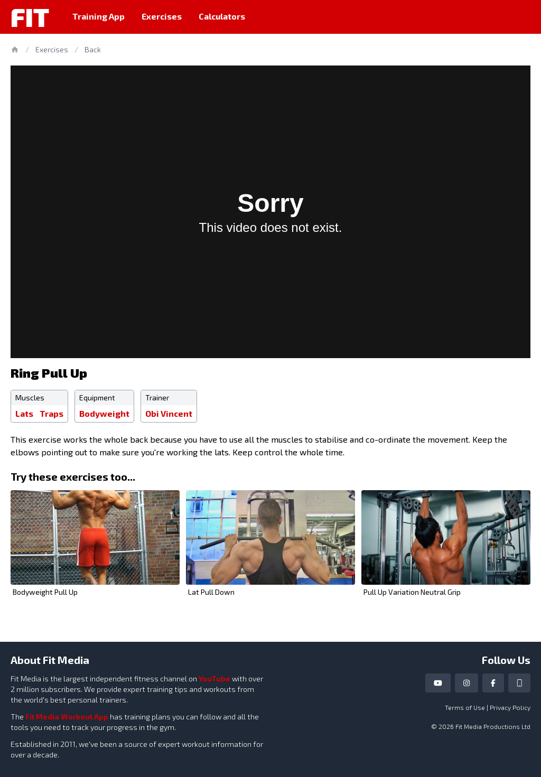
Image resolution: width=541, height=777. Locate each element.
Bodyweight (104, 413)
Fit (30, 17)
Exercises (162, 16)
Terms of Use (465, 707)
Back (93, 49)
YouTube (214, 678)
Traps (51, 413)
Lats (24, 413)
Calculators (222, 16)
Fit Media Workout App (66, 716)
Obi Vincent (168, 413)
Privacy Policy (510, 707)
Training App (98, 16)
